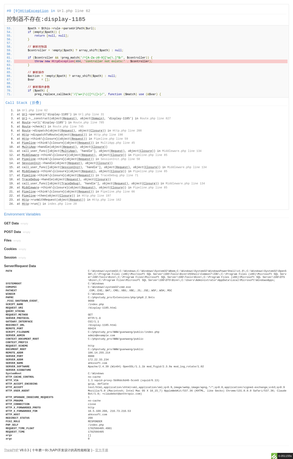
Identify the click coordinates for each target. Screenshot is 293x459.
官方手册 (101, 450)
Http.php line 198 (108, 134)
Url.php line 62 (73, 11)
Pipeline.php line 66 (118, 191)
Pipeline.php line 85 (150, 155)
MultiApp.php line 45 (118, 143)
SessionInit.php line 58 (120, 159)
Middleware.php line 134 (181, 151)
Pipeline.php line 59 (111, 138)
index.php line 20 (62, 204)
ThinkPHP (11, 450)
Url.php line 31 (91, 114)
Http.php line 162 (106, 199)
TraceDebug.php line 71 (119, 175)
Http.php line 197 (96, 195)
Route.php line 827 (155, 118)
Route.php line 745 (68, 126)
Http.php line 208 (127, 130)
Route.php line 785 (88, 122)
